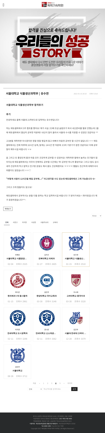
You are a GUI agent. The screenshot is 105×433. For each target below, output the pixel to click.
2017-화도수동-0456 (65, 418)
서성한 (33, 222)
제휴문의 (55, 423)
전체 (6, 222)
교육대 (55, 222)
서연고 (15, 222)
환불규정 (49, 423)
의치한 (24, 222)
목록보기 (8, 208)
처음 (34, 383)
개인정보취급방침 (41, 423)
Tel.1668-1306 (46, 426)
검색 (74, 389)
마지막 (70, 383)
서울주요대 (44, 222)
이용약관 (32, 423)
